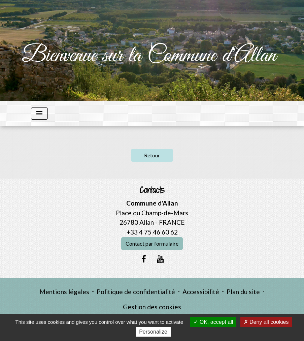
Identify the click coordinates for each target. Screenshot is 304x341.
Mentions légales (64, 292)
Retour (152, 155)
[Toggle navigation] (39, 113)
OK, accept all (213, 322)
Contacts (152, 190)
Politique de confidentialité (136, 292)
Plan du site (243, 292)
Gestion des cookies (152, 307)
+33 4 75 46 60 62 (152, 232)
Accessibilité (200, 292)
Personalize (153, 332)
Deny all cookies (266, 322)
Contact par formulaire (152, 243)
